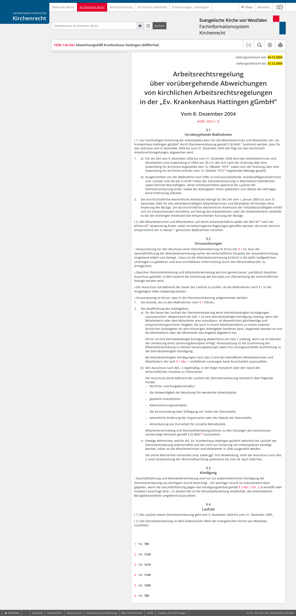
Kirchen (11, 613)
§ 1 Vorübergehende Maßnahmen (84, 58)
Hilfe (150, 613)
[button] (279, 7)
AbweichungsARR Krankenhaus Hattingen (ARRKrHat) (106, 45)
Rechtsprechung (121, 7)
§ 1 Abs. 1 (183, 361)
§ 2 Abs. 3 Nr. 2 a (250, 487)
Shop (246, 7)
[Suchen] (159, 25)
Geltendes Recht (63, 7)
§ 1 (240, 249)
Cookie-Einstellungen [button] (172, 613)
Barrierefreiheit (132, 613)
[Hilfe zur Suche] (140, 25)
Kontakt (37, 613)
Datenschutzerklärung (101, 613)
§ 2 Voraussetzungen (75, 64)
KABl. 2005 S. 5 (208, 121)
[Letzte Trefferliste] (148, 25)
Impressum (74, 613)
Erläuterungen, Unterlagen (190, 7)
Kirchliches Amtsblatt (152, 7)
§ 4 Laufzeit (69, 76)
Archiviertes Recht (92, 7)
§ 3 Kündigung (71, 70)
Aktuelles (264, 7)
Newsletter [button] (54, 613)
